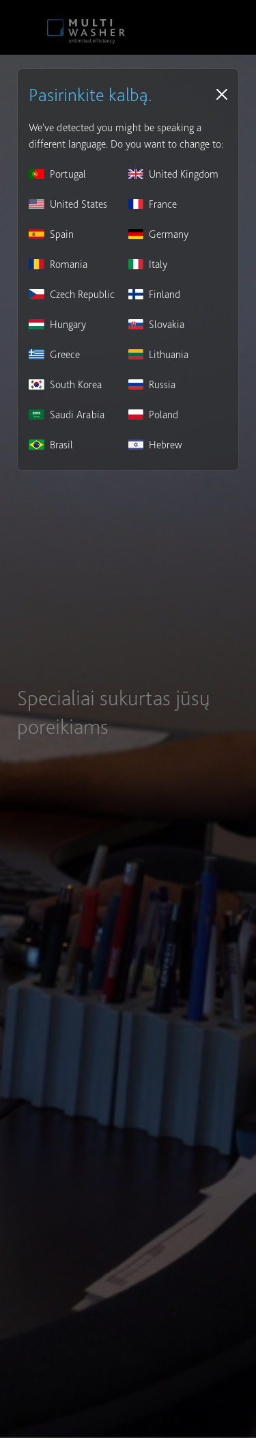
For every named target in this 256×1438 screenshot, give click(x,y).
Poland (153, 414)
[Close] (222, 94)
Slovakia (156, 324)
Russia (152, 384)
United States (68, 204)
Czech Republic (72, 294)
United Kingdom (173, 173)
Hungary (57, 324)
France (152, 204)
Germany (158, 234)
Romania (58, 264)
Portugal (57, 173)
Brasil (51, 444)
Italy (148, 264)
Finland (154, 294)
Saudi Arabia (66, 414)
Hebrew (155, 444)
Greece (54, 354)
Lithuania (158, 354)
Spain (51, 234)
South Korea (65, 384)
